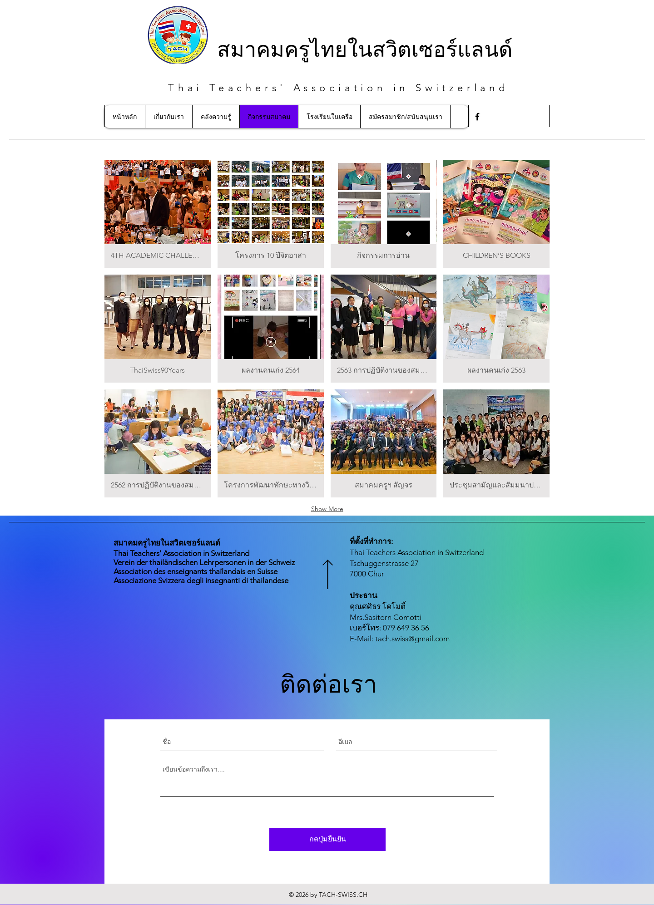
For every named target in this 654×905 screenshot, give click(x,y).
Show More (327, 509)
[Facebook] (477, 117)
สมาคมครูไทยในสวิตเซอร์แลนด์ (365, 48)
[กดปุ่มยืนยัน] (327, 839)
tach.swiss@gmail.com (412, 638)
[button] (157, 214)
